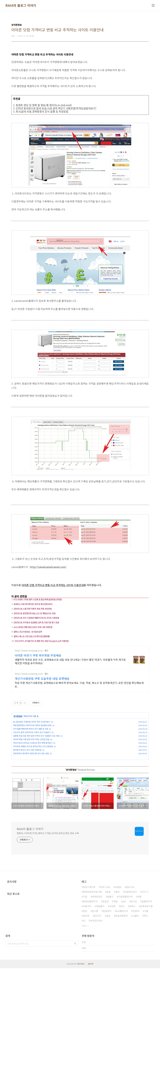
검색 (75, 1043)
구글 (85, 996)
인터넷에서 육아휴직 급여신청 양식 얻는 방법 (31, 806)
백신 (146, 1015)
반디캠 (95, 1010)
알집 (85, 1010)
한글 (108, 991)
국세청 (112, 1006)
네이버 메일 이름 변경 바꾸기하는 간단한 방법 (31, 792)
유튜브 (132, 1006)
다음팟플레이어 (125, 996)
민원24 (136, 1010)
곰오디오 (130, 986)
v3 (84, 1020)
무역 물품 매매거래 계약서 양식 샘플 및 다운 (30, 782)
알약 (122, 1006)
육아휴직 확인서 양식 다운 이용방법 (27, 803)
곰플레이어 (147, 1001)
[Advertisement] (80, 614)
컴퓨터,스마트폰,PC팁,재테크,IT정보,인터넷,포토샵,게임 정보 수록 (48, 933)
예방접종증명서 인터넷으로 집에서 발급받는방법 (32, 778)
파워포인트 (97, 996)
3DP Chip (105, 986)
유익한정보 (18, 769)
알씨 (117, 991)
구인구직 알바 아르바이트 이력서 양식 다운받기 (32, 785)
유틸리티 (87, 1006)
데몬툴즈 (100, 1006)
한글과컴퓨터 (121, 1015)
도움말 (118, 986)
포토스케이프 (89, 986)
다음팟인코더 (130, 991)
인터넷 (86, 1015)
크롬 (146, 1010)
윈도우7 (97, 1015)
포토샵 (105, 1001)
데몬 (139, 996)
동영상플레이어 (90, 1001)
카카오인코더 (96, 1020)
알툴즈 (110, 996)
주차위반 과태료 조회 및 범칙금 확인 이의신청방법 (33, 799)
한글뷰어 (107, 1010)
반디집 (134, 1001)
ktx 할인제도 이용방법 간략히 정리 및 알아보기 (31, 775)
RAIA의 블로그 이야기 (20, 5)
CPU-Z (145, 991)
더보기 (84, 1025)
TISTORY (81, 1063)
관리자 (90, 1063)
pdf (124, 1001)
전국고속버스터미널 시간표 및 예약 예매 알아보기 (32, 796)
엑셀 (115, 1001)
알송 (108, 1015)
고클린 (136, 1015)
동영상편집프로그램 (92, 991)
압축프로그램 (146, 1006)
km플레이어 (122, 1010)
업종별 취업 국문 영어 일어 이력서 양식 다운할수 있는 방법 (36, 789)
